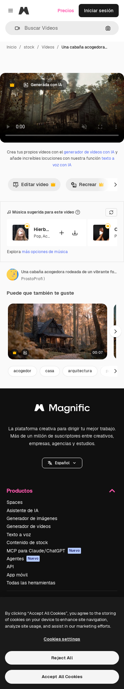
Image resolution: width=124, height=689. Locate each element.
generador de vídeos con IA (89, 152)
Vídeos (48, 47)
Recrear (87, 186)
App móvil (17, 575)
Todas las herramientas (31, 583)
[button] (15, 28)
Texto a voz (19, 535)
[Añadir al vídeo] (61, 232)
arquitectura (80, 371)
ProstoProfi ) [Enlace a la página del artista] (33, 278)
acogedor (22, 371)
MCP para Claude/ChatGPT (44, 551)
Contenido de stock (27, 542)
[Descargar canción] (75, 232)
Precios (66, 11)
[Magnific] (24, 10)
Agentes (23, 559)
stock (29, 47)
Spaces (14, 502)
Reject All (61, 658)
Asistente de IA (22, 510)
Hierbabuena (42, 229)
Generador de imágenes (32, 518)
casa (49, 371)
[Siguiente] (115, 184)
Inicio (12, 47)
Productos (62, 490)
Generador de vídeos (29, 526)
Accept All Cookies (62, 676)
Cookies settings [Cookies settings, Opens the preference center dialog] (62, 639)
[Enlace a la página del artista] (13, 274)
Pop (37, 236)
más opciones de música (45, 251)
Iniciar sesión (98, 11)
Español (62, 463)
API (10, 567)
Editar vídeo (34, 186)
